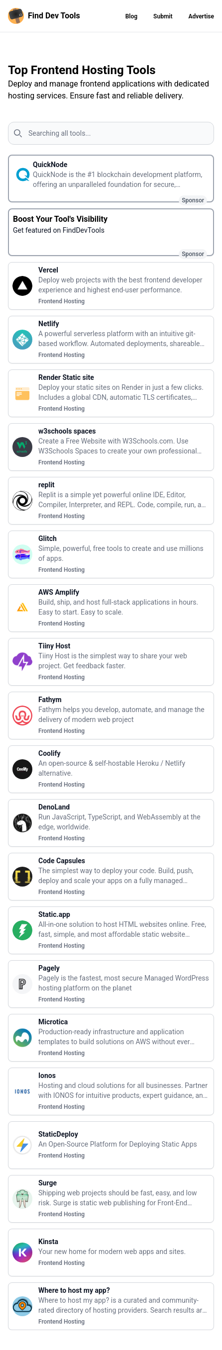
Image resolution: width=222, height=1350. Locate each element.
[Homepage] (46, 16)
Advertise (201, 16)
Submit (162, 16)
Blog (131, 16)
